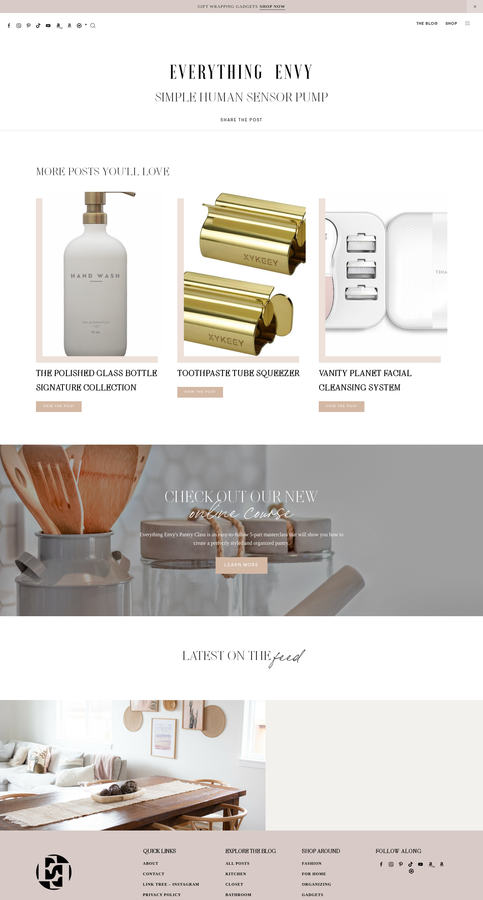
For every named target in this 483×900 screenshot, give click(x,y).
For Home (314, 874)
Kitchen (235, 874)
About (151, 863)
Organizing (316, 884)
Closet (234, 884)
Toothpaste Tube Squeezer (238, 373)
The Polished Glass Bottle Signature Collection (96, 380)
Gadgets (312, 894)
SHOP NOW (272, 6)
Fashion (312, 863)
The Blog (427, 24)
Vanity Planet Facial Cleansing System (365, 380)
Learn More (241, 565)
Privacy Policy (162, 894)
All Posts (237, 863)
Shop (451, 24)
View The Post (58, 406)
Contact (154, 874)
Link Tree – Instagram (171, 884)
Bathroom (238, 894)
